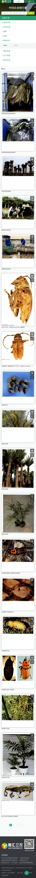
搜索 (30, 13)
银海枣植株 (4, 489)
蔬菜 (5, 36)
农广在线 (14, 862)
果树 (5, 31)
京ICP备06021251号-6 (21, 868)
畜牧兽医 (6, 51)
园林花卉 (6, 40)
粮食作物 (6, 22)
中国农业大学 (24, 860)
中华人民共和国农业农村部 (9, 858)
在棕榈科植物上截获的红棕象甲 (10, 573)
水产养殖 (6, 56)
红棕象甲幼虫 (5, 651)
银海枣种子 (4, 405)
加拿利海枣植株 (6, 191)
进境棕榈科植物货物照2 (8, 113)
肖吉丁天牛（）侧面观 (12, 327)
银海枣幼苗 (4, 534)
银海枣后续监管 (6, 230)
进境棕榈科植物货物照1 (8, 152)
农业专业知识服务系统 (26, 862)
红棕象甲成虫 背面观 (7, 689)
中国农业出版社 (24, 858)
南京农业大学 (5, 862)
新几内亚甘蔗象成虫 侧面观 (9, 816)
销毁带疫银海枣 (6, 269)
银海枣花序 (4, 444)
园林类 (5, 45)
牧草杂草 (6, 60)
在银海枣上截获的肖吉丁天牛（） (16, 366)
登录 (18, 1)
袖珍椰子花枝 (5, 728)
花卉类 (16, 45)
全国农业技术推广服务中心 (9, 860)
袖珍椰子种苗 (5, 777)
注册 (29, 1)
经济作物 (6, 27)
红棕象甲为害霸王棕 (7, 612)
